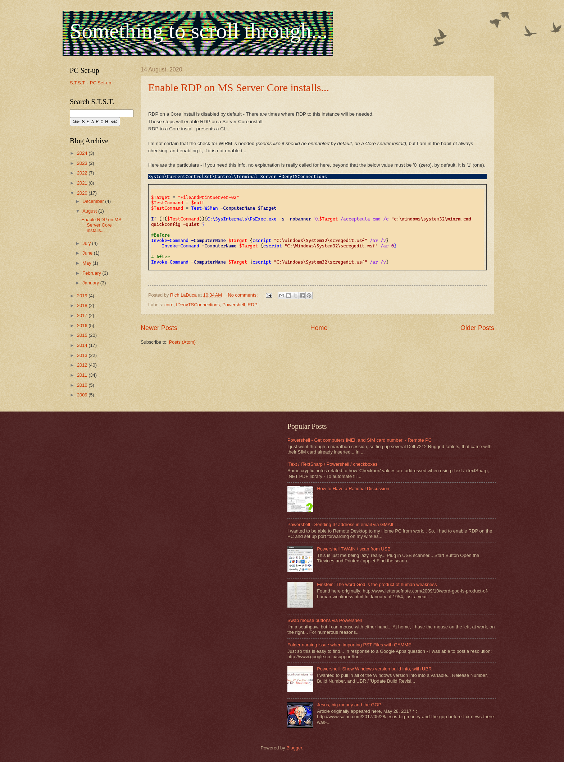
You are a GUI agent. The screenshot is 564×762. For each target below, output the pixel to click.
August (90, 211)
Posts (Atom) (182, 342)
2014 (82, 345)
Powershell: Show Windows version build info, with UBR (374, 669)
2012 (82, 365)
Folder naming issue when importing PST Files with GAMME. (350, 644)
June (88, 253)
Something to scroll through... (199, 31)
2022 (82, 173)
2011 (82, 375)
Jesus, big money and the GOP (349, 704)
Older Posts (477, 327)
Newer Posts (159, 327)
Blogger (294, 748)
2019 (82, 295)
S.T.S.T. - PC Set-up (90, 82)
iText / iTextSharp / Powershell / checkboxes (332, 464)
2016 (82, 325)
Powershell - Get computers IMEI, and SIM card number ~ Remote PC (359, 440)
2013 (82, 355)
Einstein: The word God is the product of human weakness (377, 584)
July (87, 243)
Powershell (233, 304)
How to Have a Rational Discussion (353, 488)
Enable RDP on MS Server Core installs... (238, 87)
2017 (82, 315)
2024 (82, 153)
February (92, 273)
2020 (82, 193)
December (93, 201)
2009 (82, 395)
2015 (82, 335)
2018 (82, 305)
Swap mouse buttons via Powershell (324, 620)
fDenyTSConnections (198, 304)
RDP (252, 304)
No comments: (243, 295)
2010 (82, 385)
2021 (82, 183)
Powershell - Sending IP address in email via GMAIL (341, 524)
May (87, 263)
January (91, 282)
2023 (82, 163)
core (168, 304)
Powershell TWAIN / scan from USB (354, 549)
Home (318, 327)
